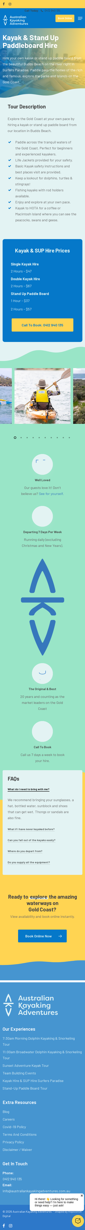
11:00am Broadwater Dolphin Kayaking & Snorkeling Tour (42, 1055)
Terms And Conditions (20, 1134)
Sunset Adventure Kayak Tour (26, 1065)
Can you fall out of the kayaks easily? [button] (31, 840)
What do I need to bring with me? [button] (28, 789)
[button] (80, 18)
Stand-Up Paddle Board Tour (25, 1088)
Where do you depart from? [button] (25, 851)
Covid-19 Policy (14, 1127)
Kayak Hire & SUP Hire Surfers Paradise (33, 1080)
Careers (9, 1119)
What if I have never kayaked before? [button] (31, 829)
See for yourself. (51, 493)
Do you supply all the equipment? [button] (29, 862)
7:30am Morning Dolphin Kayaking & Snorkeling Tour (39, 1041)
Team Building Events (19, 1073)
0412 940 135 (50, 10)
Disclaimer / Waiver (17, 1149)
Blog (6, 1111)
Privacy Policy (13, 1142)
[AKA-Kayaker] (42, 396)
